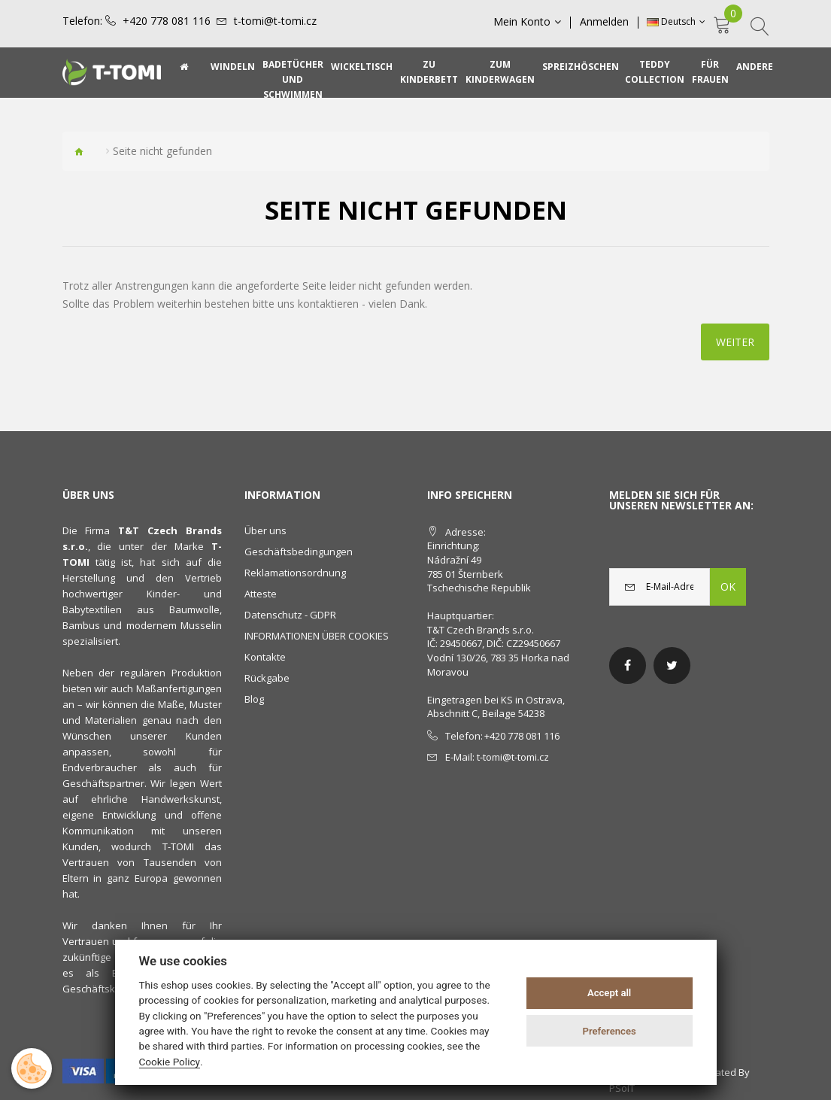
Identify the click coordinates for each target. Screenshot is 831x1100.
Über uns (265, 530)
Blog (254, 699)
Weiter (735, 342)
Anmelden (605, 22)
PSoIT (622, 1088)
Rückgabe (267, 678)
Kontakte (265, 657)
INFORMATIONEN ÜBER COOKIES (316, 636)
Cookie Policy (170, 1062)
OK (727, 586)
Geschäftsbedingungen (298, 551)
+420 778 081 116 (167, 21)
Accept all (609, 992)
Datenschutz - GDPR (290, 614)
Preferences (608, 1031)
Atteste (260, 593)
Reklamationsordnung (295, 572)
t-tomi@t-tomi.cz (275, 21)
